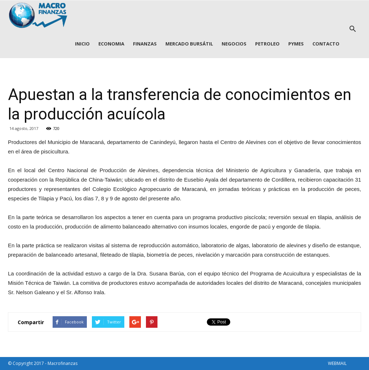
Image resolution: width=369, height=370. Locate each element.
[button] (352, 29)
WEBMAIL (337, 363)
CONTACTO (325, 43)
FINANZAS (145, 43)
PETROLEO (267, 43)
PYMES (296, 43)
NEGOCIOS (234, 43)
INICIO (82, 43)
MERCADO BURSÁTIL (189, 43)
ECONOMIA (111, 43)
